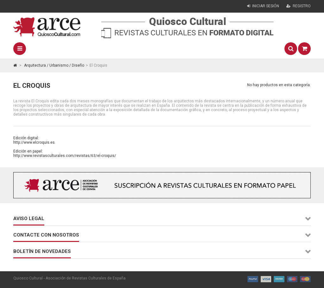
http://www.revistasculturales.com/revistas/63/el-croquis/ (64, 155)
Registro (298, 6)
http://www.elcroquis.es (34, 142)
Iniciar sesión (263, 6)
